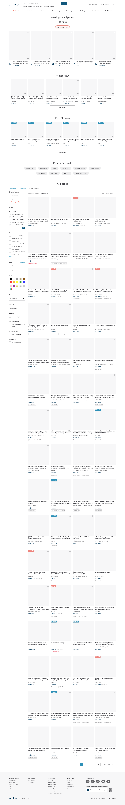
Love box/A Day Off (58, 400)
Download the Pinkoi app (96, 790)
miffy (41, 6)
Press (68, 782)
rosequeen (98, 505)
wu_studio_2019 (99, 576)
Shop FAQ (31, 782)
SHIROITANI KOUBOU (59, 223)
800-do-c (53, 682)
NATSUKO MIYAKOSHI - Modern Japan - (57, 143)
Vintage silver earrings (81, 173)
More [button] (10, 256)
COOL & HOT (99, 294)
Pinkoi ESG (70, 784)
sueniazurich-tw (35, 647)
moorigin (53, 329)
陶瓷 (37, 6)
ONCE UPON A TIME (34, 611)
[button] (23, 228)
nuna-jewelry (34, 223)
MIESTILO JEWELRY (82, 258)
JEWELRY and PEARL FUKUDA (104, 364)
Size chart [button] (22, 262)
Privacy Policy (51, 788)
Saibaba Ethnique (50, 101)
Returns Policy (51, 791)
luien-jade (31, 576)
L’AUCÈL (78, 682)
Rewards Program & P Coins (55, 793)
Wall (10, 786)
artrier (12, 143)
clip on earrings (95, 168)
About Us (69, 780)
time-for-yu (14, 101)
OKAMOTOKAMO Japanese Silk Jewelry (62, 364)
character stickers (27, 6)
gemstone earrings (80, 168)
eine (99, 435)
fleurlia (30, 294)
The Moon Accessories (37, 329)
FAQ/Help (50, 780)
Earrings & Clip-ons (62, 27)
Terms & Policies (52, 786)
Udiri (54, 505)
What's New (62, 75)
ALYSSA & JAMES (33, 470)
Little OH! (53, 435)
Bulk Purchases (52, 782)
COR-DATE (79, 223)
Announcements (52, 784)
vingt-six (53, 541)
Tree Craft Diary (102, 101)
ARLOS (55, 611)
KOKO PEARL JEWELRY (80, 294)
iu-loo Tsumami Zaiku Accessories (37, 258)
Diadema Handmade (103, 753)
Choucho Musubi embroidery (103, 258)
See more (62, 107)
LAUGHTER (98, 400)
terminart (53, 470)
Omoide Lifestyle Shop (104, 647)
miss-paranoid (54, 576)
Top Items (63, 22)
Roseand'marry (57, 717)
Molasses (78, 364)
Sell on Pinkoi (93, 4)
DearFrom (97, 611)
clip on (52, 6)
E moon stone (76, 611)
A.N (29, 143)
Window (11, 788)
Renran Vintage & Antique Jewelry (82, 505)
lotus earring (43, 168)
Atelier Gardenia (85, 101)
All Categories (12, 780)
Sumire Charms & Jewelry (80, 400)
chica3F (75, 329)
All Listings (62, 184)
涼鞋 (34, 6)
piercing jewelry (30, 168)
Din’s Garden (32, 505)
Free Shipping (62, 118)
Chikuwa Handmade (78, 541)
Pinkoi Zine (12, 782)
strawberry (66, 173)
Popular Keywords (62, 163)
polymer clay (65, 168)
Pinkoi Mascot (70, 786)
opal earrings (41, 173)
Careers (69, 788)
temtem (53, 647)
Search (64, 3)
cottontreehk (31, 400)
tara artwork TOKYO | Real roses (72, 101)
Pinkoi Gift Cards (13, 784)
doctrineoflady (32, 717)
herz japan (46, 6)
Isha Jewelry (54, 173)
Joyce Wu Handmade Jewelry (81, 435)
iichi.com (69, 791)
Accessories (12, 188)
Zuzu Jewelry (54, 258)
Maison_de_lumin (33, 364)
